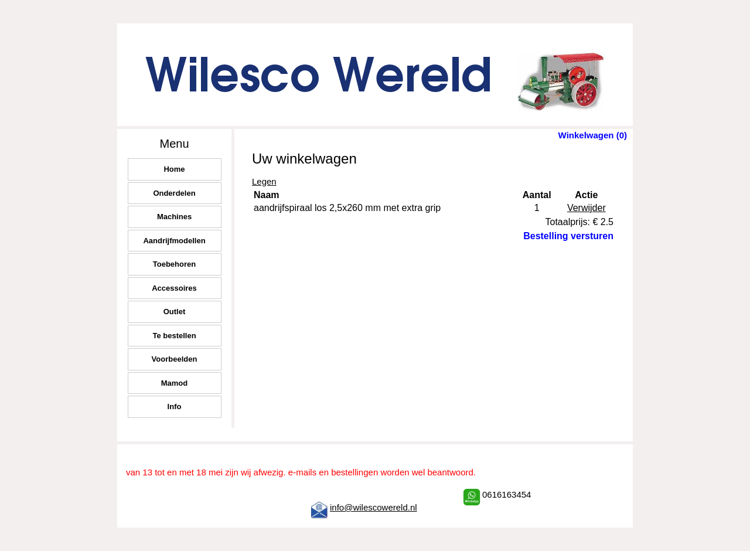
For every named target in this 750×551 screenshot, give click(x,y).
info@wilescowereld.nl (373, 507)
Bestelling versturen (568, 236)
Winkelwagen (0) (592, 135)
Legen (264, 181)
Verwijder (586, 208)
